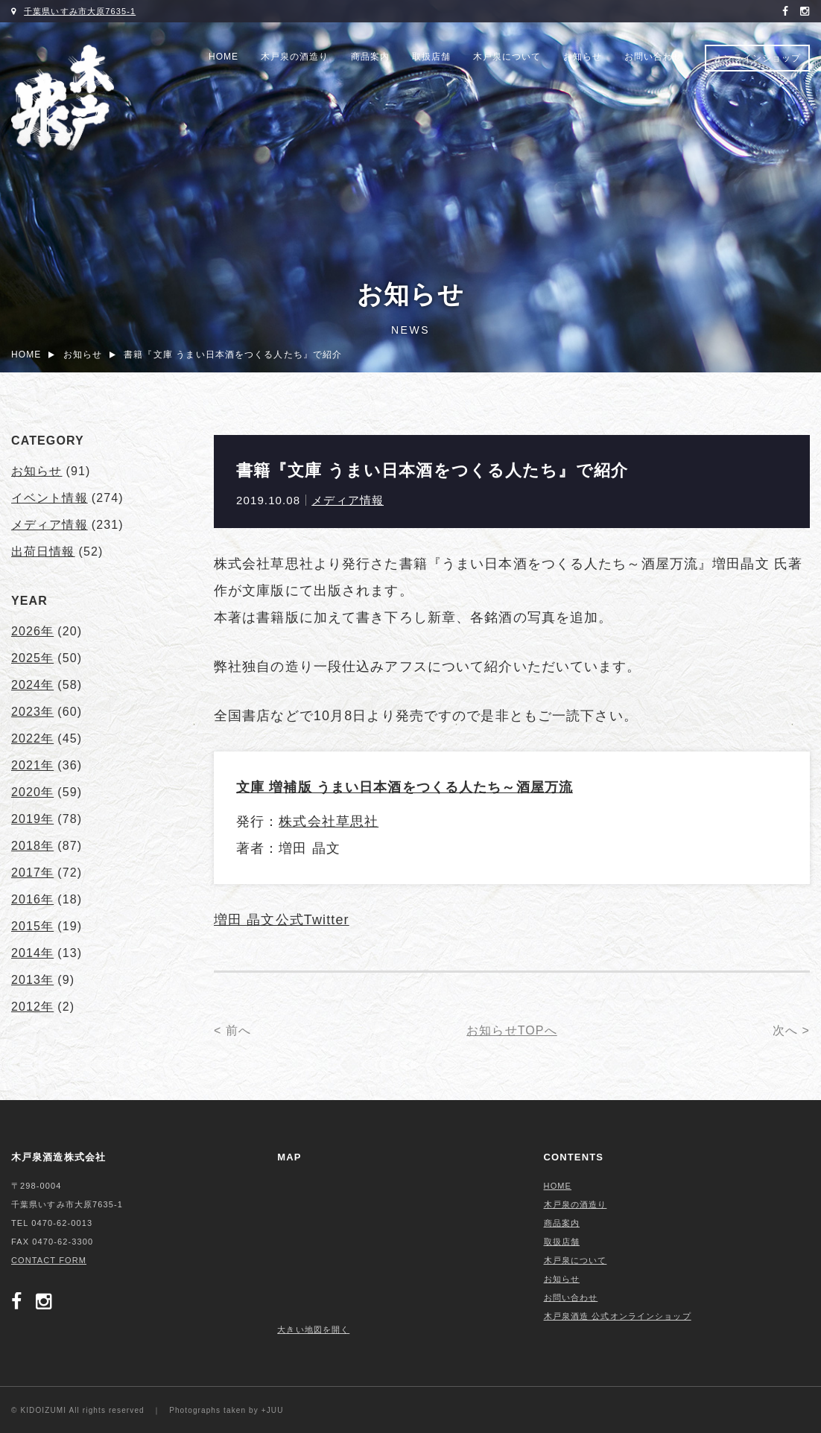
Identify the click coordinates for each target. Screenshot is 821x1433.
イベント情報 (49, 498)
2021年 (32, 765)
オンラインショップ (757, 58)
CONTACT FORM (48, 1260)
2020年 (32, 792)
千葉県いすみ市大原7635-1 (80, 11)
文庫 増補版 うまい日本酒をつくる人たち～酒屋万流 (404, 787)
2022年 (32, 738)
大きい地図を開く (313, 1329)
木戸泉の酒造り (295, 56)
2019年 (32, 819)
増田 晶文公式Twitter (281, 919)
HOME (223, 56)
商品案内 (370, 56)
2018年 (32, 845)
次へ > (791, 1030)
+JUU (272, 1410)
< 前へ (232, 1030)
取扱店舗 (431, 56)
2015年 (32, 926)
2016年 (32, 899)
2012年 (32, 1006)
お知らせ (582, 56)
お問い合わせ (653, 56)
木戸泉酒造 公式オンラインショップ (617, 1316)
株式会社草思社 (328, 821)
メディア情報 (347, 500)
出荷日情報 (43, 551)
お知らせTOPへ (511, 1030)
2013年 (32, 979)
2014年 (32, 953)
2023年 (32, 711)
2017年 (32, 872)
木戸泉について (507, 56)
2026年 (32, 631)
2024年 (32, 685)
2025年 (32, 658)
